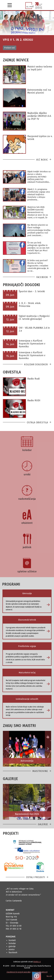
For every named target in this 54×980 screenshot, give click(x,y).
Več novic (42, 159)
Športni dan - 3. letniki (32, 291)
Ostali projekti (35, 877)
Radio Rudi (33, 378)
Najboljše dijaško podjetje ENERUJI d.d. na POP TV (39, 116)
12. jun (10, 319)
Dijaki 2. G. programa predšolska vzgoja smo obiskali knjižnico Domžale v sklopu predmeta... (38, 194)
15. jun (10, 356)
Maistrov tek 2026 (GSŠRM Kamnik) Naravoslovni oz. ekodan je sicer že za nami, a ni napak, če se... (37, 213)
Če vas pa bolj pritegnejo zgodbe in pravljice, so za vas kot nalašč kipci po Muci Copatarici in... (38, 247)
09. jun (10, 295)
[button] (6, 749)
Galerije (43, 824)
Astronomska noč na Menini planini (39, 91)
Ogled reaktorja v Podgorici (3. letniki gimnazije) (34, 317)
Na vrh (49, 976)
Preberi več (9, 48)
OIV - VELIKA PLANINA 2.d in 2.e (34, 329)
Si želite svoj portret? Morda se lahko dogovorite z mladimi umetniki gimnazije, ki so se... (38, 265)
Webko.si (37, 962)
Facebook (42, 277)
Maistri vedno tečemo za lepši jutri (39, 68)
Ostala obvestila (37, 422)
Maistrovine (40, 771)
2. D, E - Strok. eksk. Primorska (30, 305)
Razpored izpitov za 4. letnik (40, 138)
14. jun (10, 344)
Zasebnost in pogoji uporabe (19, 972)
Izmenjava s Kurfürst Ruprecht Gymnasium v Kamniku (32, 343)
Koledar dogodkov (36, 364)
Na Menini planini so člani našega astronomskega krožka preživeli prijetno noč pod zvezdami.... (38, 230)
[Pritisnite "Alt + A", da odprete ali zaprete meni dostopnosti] (36, 976)
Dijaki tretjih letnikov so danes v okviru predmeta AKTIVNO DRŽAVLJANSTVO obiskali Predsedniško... (39, 176)
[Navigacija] (10, 5)
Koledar (12, 943)
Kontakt (12, 940)
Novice (12, 949)
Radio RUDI (33, 400)
